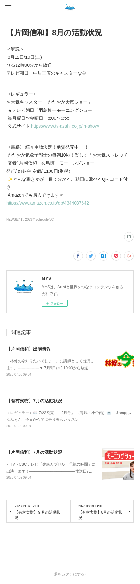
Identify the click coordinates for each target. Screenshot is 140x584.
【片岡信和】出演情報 (28, 349)
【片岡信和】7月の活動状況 (34, 452)
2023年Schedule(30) (39, 219)
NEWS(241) (14, 219)
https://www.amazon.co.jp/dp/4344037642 (48, 202)
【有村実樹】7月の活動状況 (34, 400)
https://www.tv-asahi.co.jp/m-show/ (66, 126)
